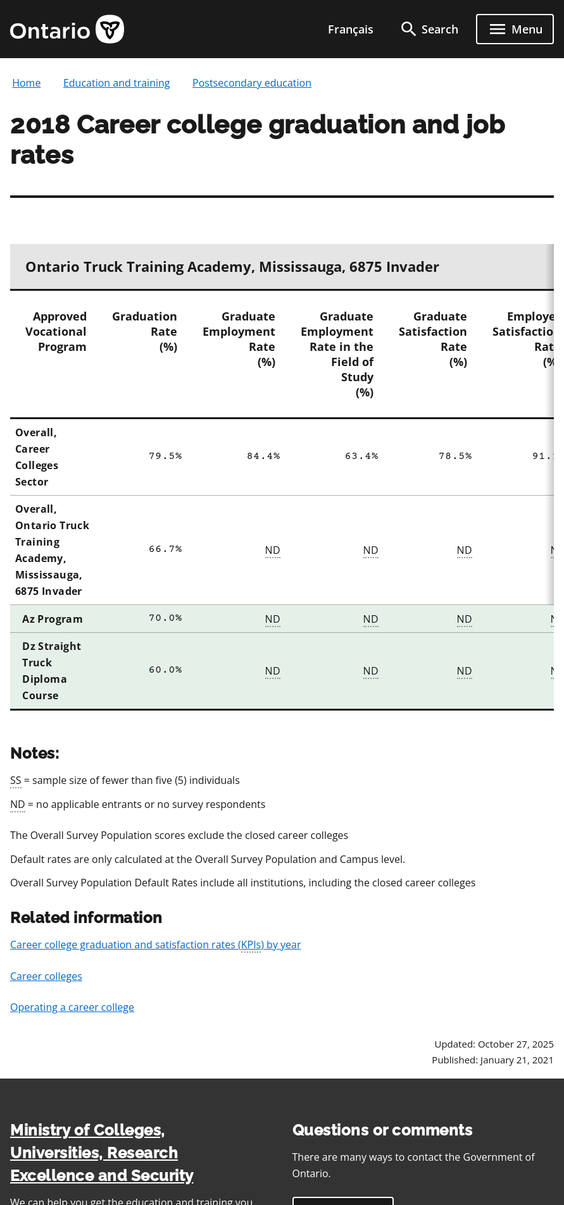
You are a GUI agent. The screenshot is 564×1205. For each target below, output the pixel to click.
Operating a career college (72, 1007)
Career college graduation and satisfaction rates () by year (155, 945)
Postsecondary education (251, 83)
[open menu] (515, 29)
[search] (428, 29)
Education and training (116, 83)
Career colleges (46, 976)
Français (350, 29)
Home (26, 83)
